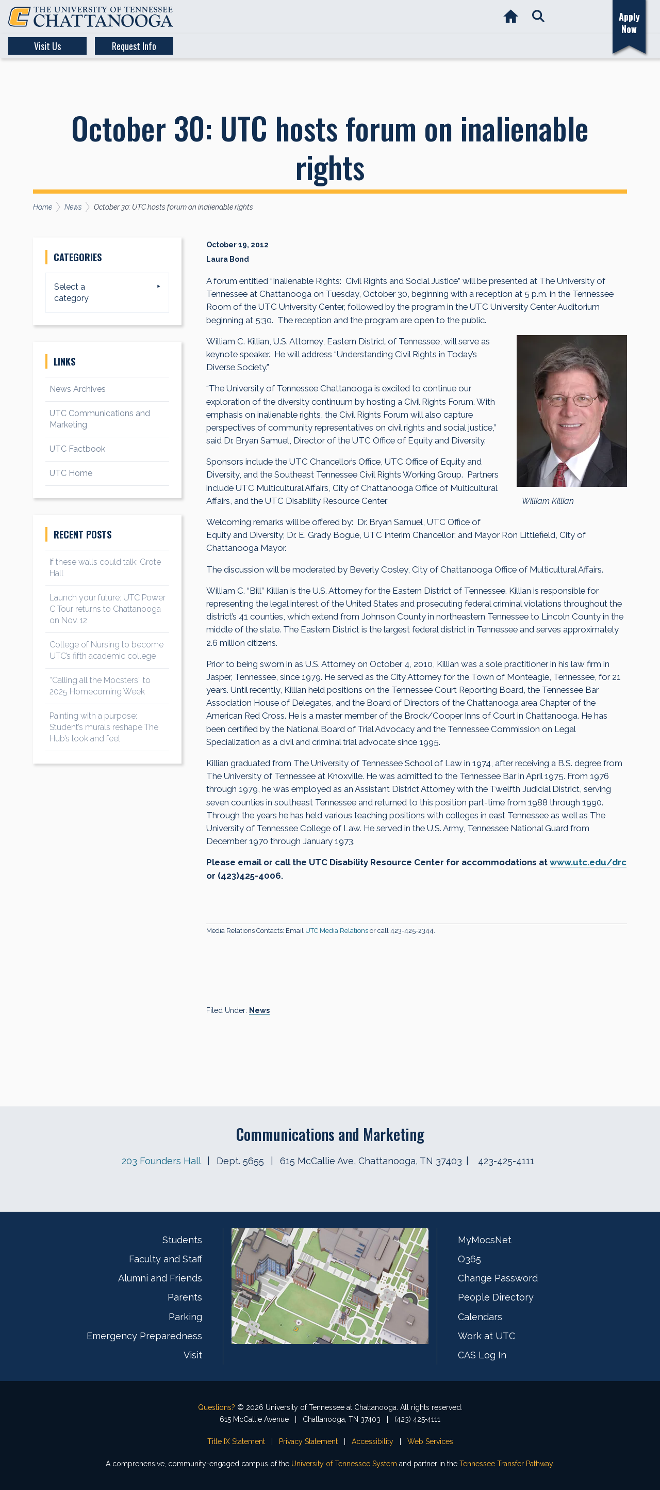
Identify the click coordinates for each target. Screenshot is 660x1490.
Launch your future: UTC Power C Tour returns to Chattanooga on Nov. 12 (108, 609)
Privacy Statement (308, 1441)
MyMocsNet (485, 1239)
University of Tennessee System (344, 1464)
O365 (469, 1259)
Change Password (498, 1278)
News (259, 1010)
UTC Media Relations (336, 930)
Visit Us (47, 46)
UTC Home (71, 473)
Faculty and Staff (165, 1259)
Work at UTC (486, 1335)
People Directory (496, 1297)
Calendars (480, 1316)
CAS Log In (482, 1355)
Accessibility (372, 1441)
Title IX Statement (236, 1441)
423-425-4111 (506, 1160)
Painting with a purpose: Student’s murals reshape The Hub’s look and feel (104, 727)
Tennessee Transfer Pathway (506, 1464)
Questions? (216, 1407)
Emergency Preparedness (144, 1335)
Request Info (134, 46)
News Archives (78, 389)
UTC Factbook (77, 449)
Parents (185, 1297)
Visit (193, 1355)
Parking (185, 1316)
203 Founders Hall (161, 1160)
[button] (538, 17)
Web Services (430, 1441)
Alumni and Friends (160, 1278)
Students (182, 1239)
